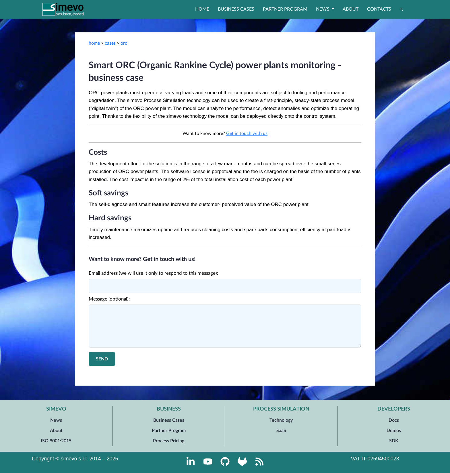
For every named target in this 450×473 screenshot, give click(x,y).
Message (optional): (109, 299)
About (350, 9)
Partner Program (285, 9)
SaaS (281, 430)
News (56, 420)
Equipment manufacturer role (220, 374)
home (94, 43)
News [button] (323, 9)
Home (202, 9)
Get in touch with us (246, 133)
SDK (393, 441)
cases (110, 43)
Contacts (379, 9)
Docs (394, 420)
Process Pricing (168, 441)
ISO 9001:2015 (56, 441)
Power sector (182, 374)
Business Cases (236, 9)
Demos (394, 430)
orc (124, 43)
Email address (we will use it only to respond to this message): (153, 273)
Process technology (263, 374)
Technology (281, 420)
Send (102, 359)
